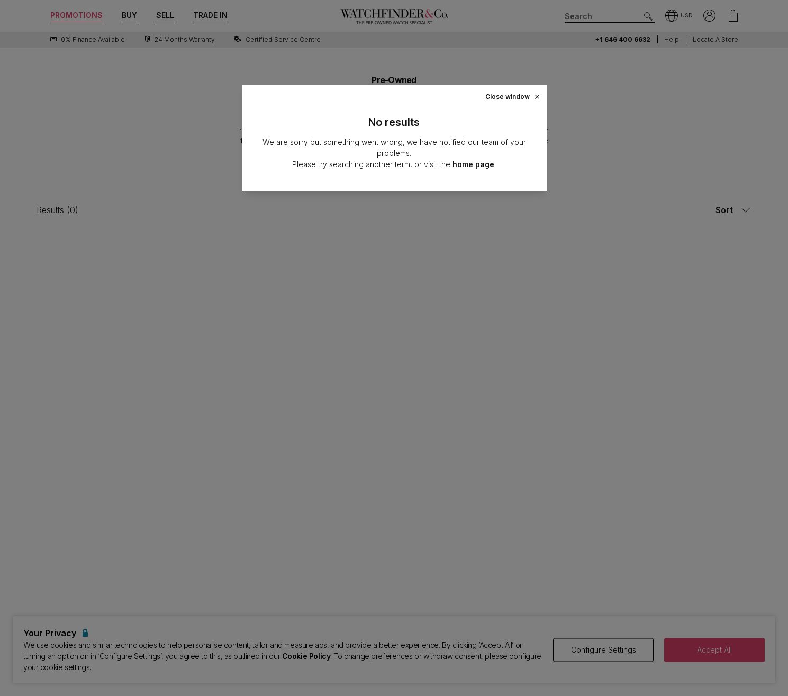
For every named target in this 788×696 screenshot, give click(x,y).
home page (473, 164)
